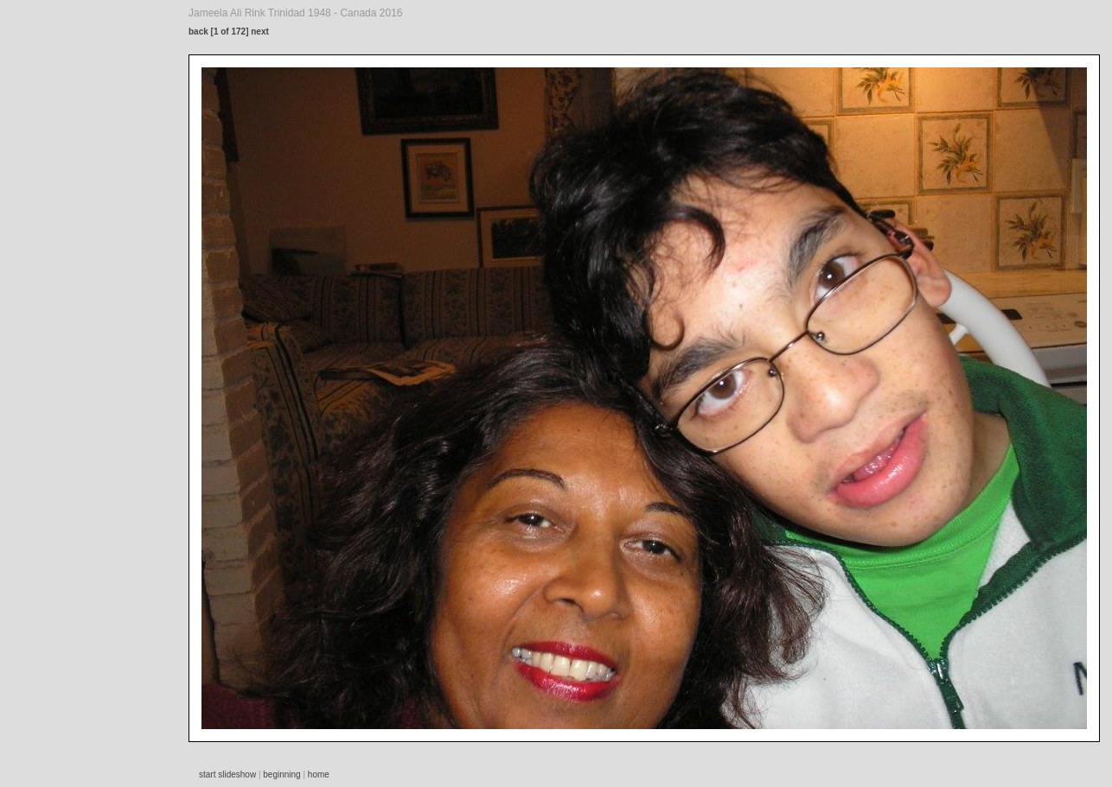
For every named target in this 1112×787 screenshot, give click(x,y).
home (318, 774)
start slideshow (227, 774)
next (260, 31)
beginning (281, 774)
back (198, 31)
